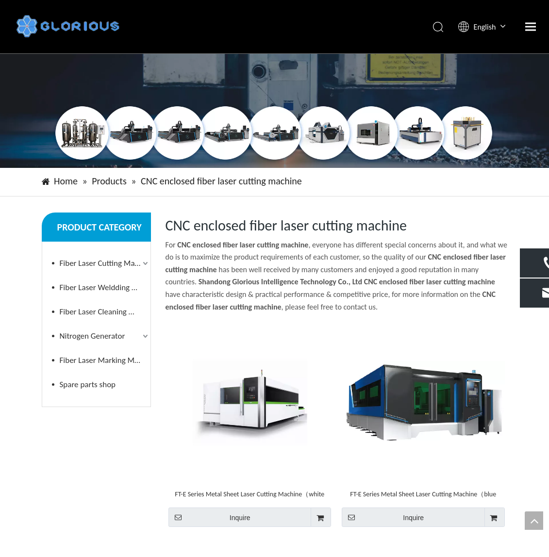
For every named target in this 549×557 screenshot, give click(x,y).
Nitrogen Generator (92, 336)
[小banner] (274, 110)
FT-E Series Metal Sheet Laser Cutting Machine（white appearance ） (249, 494)
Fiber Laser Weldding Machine (105, 287)
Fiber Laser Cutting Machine (105, 263)
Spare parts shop (88, 384)
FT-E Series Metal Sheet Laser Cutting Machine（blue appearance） (423, 494)
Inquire (209, 517)
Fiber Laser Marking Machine (105, 360)
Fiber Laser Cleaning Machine (105, 312)
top (534, 520)
